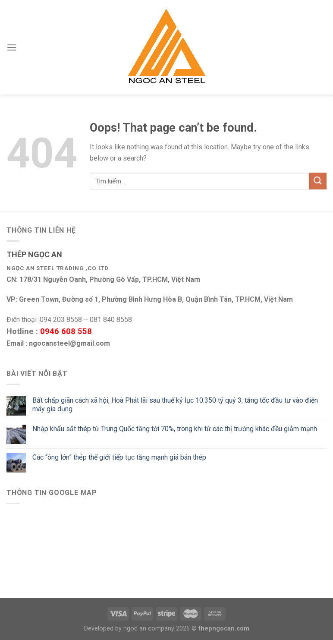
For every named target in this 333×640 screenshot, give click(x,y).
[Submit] (318, 181)
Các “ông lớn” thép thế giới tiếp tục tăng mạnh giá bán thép (119, 457)
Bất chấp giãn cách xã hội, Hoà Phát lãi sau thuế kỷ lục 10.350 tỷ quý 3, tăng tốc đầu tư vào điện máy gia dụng (175, 404)
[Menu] (11, 47)
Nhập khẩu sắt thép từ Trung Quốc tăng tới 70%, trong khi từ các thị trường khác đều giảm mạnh (174, 429)
